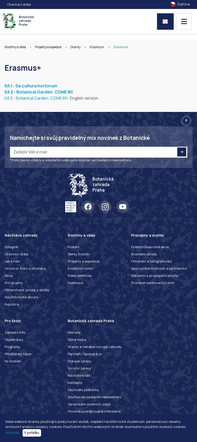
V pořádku (32, 433)
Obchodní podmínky (83, 389)
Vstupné (11, 247)
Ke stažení (13, 361)
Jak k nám (12, 261)
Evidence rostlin (80, 268)
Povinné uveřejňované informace (94, 411)
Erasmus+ (97, 47)
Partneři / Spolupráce (85, 354)
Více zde (12, 432)
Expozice (12, 304)
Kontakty (75, 382)
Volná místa (77, 339)
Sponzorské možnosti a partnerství (159, 268)
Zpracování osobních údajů (89, 404)
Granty (76, 47)
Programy (12, 346)
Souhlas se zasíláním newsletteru (94, 397)
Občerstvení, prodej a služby (27, 290)
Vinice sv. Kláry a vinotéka (25, 268)
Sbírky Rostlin (78, 254)
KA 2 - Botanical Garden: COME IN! (39, 92)
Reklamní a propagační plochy (154, 275)
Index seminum (80, 275)
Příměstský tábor (18, 354)
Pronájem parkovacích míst (152, 282)
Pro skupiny (14, 282)
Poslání (73, 247)
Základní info (15, 332)
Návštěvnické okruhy (21, 297)
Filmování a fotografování (151, 261)
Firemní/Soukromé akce (150, 247)
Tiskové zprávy (79, 361)
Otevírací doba (19, 4)
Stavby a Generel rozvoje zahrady (95, 346)
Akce (9, 275)
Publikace (75, 282)
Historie (74, 332)
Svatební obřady (144, 254)
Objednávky (14, 339)
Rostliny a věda (15, 47)
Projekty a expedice (48, 47)
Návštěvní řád (79, 375)
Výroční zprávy (79, 368)
